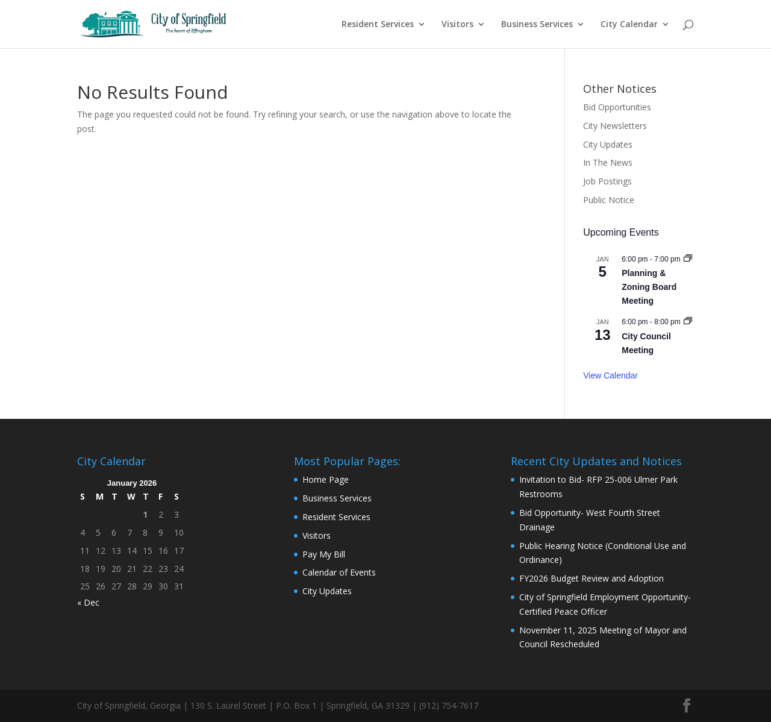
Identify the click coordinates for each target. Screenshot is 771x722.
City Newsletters (615, 125)
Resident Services (378, 25)
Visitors (457, 25)
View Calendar (610, 375)
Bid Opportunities (617, 107)
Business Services (537, 25)
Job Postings (607, 181)
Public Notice (608, 200)
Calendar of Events (339, 572)
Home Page (325, 479)
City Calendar (629, 25)
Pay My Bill (323, 554)
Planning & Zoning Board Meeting (649, 286)
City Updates (607, 144)
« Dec (88, 602)
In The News (607, 162)
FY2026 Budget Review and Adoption (591, 578)
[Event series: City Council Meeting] (688, 322)
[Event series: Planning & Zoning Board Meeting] (688, 259)
